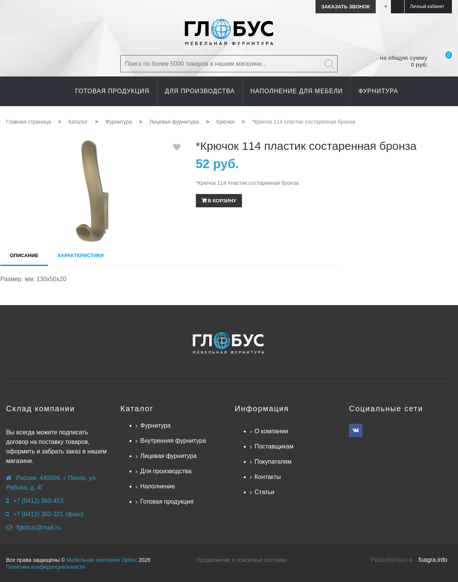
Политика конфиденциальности (45, 567)
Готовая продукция (167, 501)
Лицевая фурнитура (168, 456)
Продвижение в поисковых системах (242, 560)
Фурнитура (155, 425)
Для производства (166, 471)
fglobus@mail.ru (38, 527)
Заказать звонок (345, 7)
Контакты (268, 477)
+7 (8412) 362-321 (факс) (48, 514)
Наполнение (157, 486)
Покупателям (273, 461)
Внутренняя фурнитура (173, 440)
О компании (271, 431)
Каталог (137, 408)
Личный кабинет (427, 6)
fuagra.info (432, 560)
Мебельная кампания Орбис (102, 560)
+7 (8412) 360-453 (38, 501)
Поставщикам (274, 446)
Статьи (264, 492)
